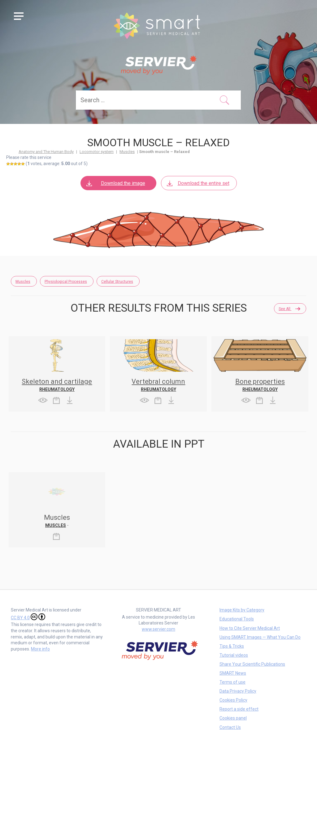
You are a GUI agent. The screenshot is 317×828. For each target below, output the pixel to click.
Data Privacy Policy (237, 691)
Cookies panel (233, 718)
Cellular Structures (117, 281)
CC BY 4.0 (28, 616)
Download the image (115, 183)
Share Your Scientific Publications (252, 664)
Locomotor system (97, 151)
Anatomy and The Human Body (46, 151)
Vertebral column (158, 381)
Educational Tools (236, 618)
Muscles (127, 151)
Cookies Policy (233, 700)
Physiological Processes (66, 281)
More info (40, 648)
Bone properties (260, 381)
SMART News (232, 673)
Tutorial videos (233, 655)
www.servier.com (158, 629)
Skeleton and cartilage (57, 381)
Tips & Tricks (231, 646)
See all (289, 309)
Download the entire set (197, 183)
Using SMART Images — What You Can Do (260, 637)
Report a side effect (238, 709)
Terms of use (232, 682)
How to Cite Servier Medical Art (249, 628)
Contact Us (230, 727)
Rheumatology (57, 389)
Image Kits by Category (241, 609)
